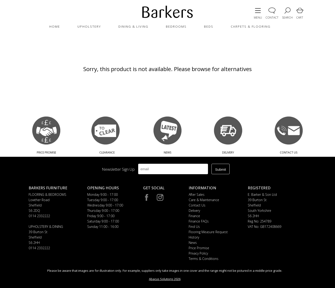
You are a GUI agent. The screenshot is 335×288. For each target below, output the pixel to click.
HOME (54, 26)
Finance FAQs (199, 221)
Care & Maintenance (204, 200)
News (193, 242)
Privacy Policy (198, 253)
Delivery (194, 210)
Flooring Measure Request (208, 232)
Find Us (194, 226)
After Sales (196, 194)
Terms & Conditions (203, 258)
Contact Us (197, 205)
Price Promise (199, 248)
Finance (194, 216)
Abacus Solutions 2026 (165, 279)
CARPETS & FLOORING (251, 26)
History (194, 237)
